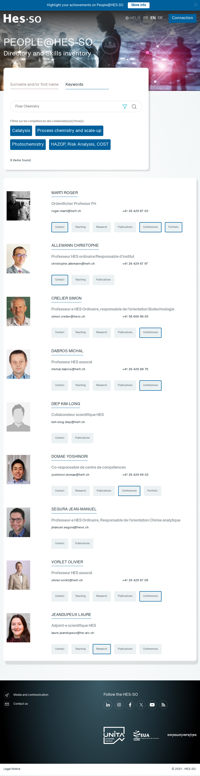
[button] (124, 106)
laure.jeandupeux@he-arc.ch (72, 634)
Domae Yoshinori (69, 457)
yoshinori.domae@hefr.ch (70, 475)
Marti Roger (64, 193)
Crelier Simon (66, 299)
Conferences (150, 227)
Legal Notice (12, 770)
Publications (125, 227)
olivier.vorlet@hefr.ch (67, 581)
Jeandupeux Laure (71, 616)
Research (101, 227)
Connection (182, 18)
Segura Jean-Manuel (74, 510)
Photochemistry (28, 144)
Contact (59, 227)
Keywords (75, 85)
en (152, 18)
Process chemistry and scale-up (69, 130)
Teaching (80, 227)
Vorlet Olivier (67, 563)
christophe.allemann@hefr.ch (73, 264)
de (160, 18)
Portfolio (174, 227)
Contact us (16, 705)
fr (145, 18)
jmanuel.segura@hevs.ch (70, 528)
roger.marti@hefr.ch (66, 211)
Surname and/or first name (34, 85)
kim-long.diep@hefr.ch (68, 422)
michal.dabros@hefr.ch (68, 369)
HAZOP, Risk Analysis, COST (80, 144)
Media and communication (26, 696)
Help (132, 18)
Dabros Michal (67, 351)
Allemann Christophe (75, 246)
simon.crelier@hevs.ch (68, 316)
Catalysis (21, 130)
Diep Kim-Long (65, 404)
